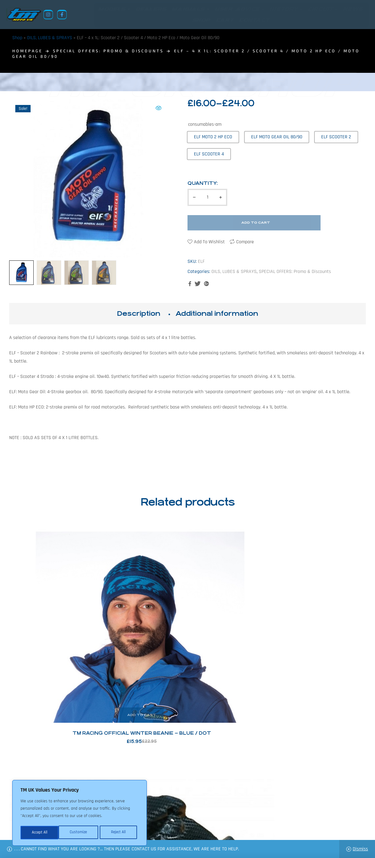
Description (138, 314)
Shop (17, 38)
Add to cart (255, 223)
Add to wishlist (209, 242)
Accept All (119, 832)
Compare (245, 242)
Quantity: (203, 183)
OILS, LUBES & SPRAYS (49, 38)
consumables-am (204, 124)
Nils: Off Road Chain (233, 622)
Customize (40, 832)
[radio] (213, 137)
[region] (79, 814)
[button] (158, 108)
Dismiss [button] (360, 849)
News (172, 828)
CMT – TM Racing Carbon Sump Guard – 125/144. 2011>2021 (142, 622)
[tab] (138, 314)
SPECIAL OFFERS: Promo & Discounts (108, 51)
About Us (151, 828)
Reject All (80, 832)
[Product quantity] (207, 197)
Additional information (217, 314)
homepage (27, 51)
